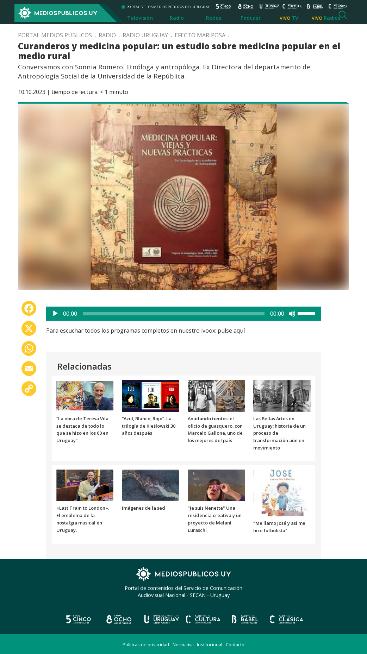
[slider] (174, 313)
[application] (183, 314)
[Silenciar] (292, 313)
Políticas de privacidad (146, 644)
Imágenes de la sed (143, 508)
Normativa (183, 644)
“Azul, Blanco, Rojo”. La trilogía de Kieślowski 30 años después (148, 425)
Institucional (209, 644)
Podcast (251, 17)
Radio (177, 17)
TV (295, 17)
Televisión (140, 17)
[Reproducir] (55, 313)
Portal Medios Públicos (55, 35)
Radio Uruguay (145, 35)
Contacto (235, 644)
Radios (332, 17)
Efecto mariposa (200, 35)
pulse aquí (231, 330)
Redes (213, 17)
